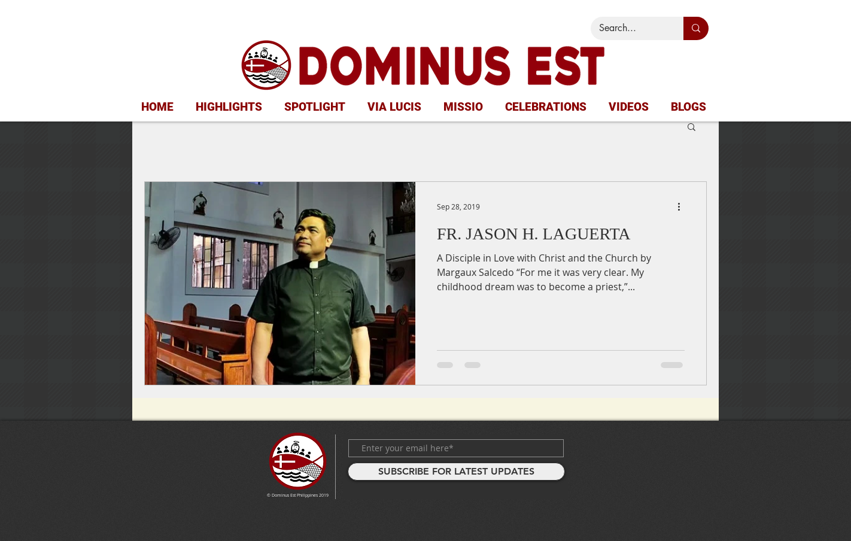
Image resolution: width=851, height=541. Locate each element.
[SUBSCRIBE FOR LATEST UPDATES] (456, 472)
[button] (691, 127)
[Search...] (628, 28)
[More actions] (683, 206)
